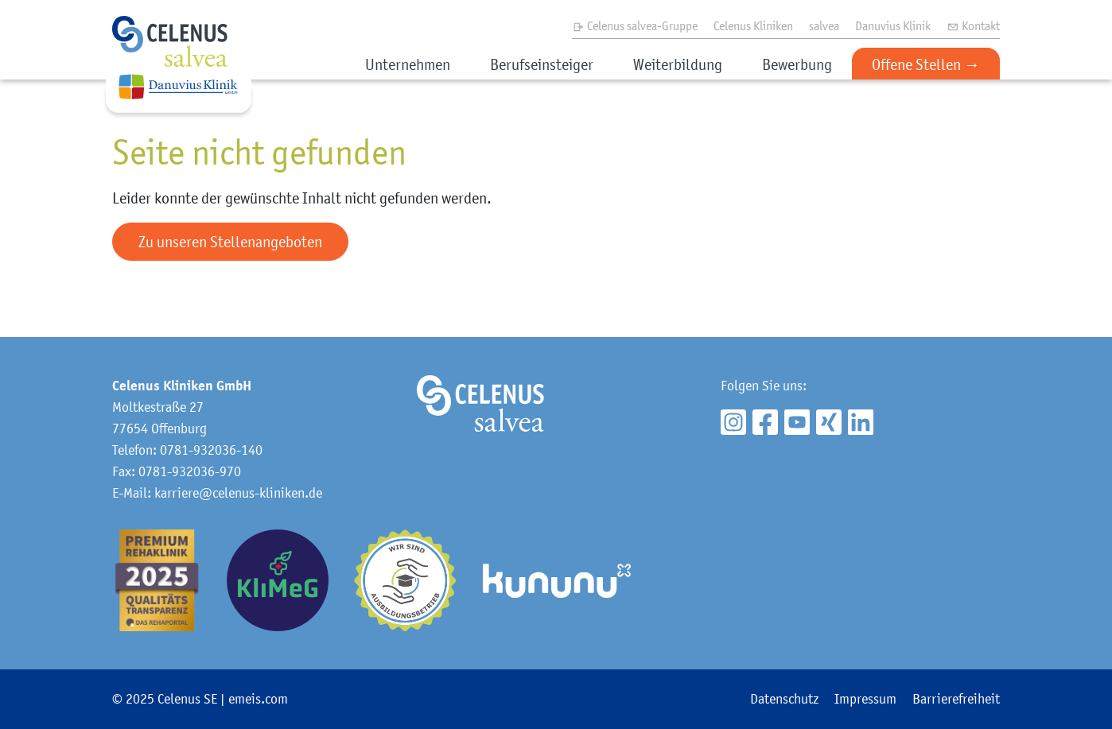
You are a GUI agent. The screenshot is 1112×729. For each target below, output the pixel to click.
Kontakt (973, 25)
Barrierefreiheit (956, 699)
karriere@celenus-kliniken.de (238, 493)
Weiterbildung (677, 64)
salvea (824, 25)
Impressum (865, 699)
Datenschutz (784, 699)
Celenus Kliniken (753, 25)
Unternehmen (407, 64)
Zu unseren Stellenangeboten (230, 241)
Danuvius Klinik (893, 25)
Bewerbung (797, 64)
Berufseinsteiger (541, 64)
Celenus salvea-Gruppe (635, 25)
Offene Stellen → (926, 64)
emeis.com (258, 699)
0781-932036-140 (211, 450)
